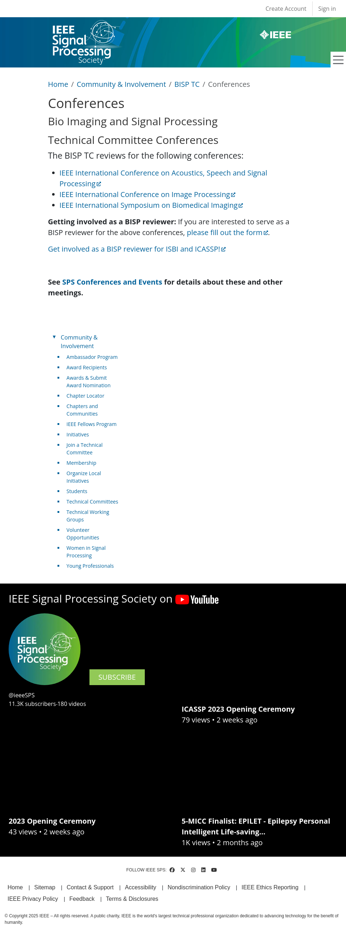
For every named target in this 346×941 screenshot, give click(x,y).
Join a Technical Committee (84, 448)
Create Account (286, 9)
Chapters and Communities (82, 410)
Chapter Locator (85, 395)
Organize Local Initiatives (83, 477)
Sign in (327, 9)
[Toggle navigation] (338, 60)
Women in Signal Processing (86, 551)
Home (58, 84)
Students (76, 491)
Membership (81, 462)
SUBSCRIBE (117, 677)
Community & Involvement (121, 84)
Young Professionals (90, 565)
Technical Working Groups (87, 516)
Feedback (81, 899)
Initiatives (77, 434)
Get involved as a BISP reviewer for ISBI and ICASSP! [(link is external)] (137, 249)
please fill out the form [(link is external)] (227, 232)
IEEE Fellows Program (91, 424)
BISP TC (186, 84)
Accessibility (140, 887)
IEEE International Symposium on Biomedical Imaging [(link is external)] (151, 205)
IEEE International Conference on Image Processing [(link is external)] (148, 194)
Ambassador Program (91, 357)
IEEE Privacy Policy (33, 899)
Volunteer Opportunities (82, 533)
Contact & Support (90, 887)
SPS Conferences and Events (112, 282)
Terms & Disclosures (132, 899)
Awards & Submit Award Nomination (88, 381)
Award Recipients (86, 367)
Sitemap (44, 887)
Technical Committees (92, 501)
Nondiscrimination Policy (198, 887)
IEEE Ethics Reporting (269, 887)
